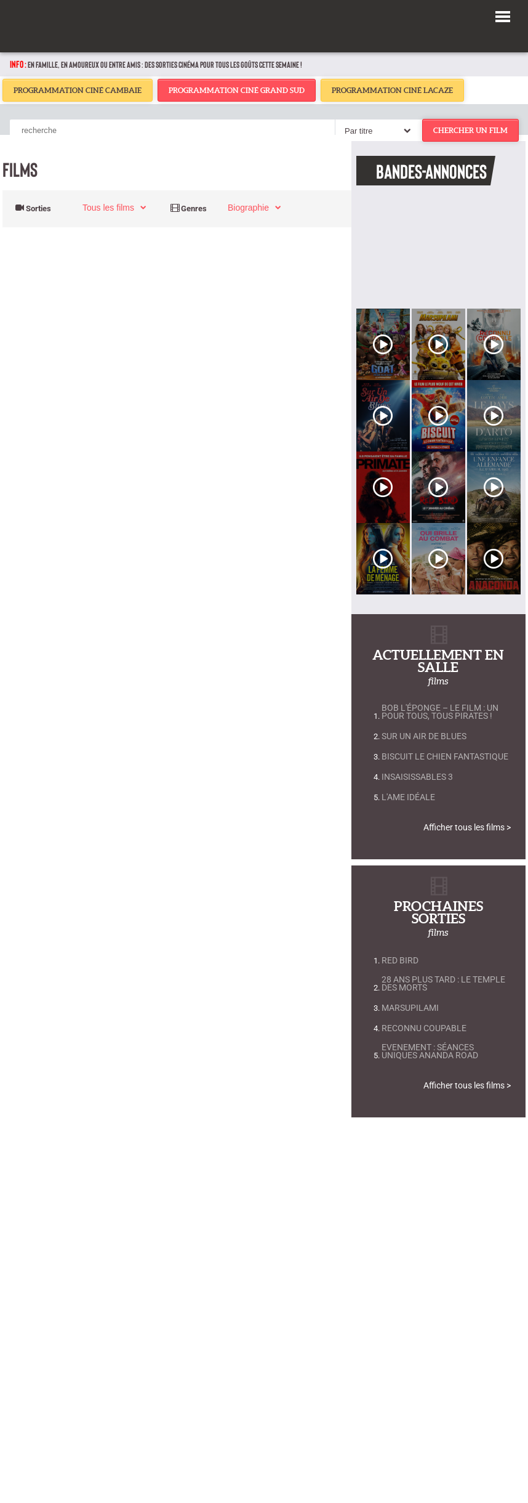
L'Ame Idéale (408, 797)
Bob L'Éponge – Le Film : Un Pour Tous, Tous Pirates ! (440, 712)
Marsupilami (410, 1008)
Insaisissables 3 (417, 777)
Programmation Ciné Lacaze (392, 90)
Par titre (359, 131)
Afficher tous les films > (467, 827)
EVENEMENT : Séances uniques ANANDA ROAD (430, 1051)
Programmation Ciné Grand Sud (237, 90)
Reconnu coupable (424, 1028)
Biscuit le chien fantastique (445, 757)
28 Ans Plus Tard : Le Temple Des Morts (443, 984)
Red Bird (400, 961)
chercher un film (470, 130)
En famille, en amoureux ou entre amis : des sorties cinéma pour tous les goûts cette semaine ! (165, 64)
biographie (248, 208)
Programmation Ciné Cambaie (78, 90)
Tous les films (108, 208)
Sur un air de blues (424, 736)
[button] (502, 15)
